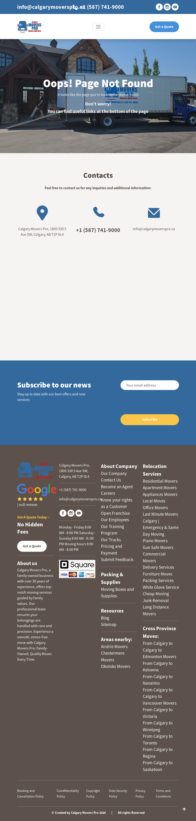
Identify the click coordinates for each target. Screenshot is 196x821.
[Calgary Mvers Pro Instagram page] (167, 6)
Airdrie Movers (114, 646)
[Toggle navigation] (98, 27)
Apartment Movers (160, 487)
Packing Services (158, 580)
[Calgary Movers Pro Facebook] (63, 513)
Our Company (114, 473)
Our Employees (115, 519)
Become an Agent (117, 486)
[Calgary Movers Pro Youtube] (79, 513)
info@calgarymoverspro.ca (51, 6)
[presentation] (143, 403)
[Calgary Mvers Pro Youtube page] (175, 6)
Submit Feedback (117, 559)
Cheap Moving (156, 593)
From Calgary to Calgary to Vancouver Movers (159, 696)
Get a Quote (164, 26)
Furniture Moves (157, 574)
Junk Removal (156, 600)
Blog (105, 618)
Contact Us (111, 480)
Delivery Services (158, 567)
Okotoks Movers (115, 666)
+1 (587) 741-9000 (98, 6)
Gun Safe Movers (158, 547)
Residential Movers (160, 481)
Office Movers (155, 507)
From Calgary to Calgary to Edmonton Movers (159, 649)
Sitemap (108, 624)
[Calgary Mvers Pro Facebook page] (159, 6)
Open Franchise (115, 513)
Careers (108, 493)
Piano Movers (155, 540)
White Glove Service (161, 587)
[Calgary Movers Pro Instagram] (71, 513)
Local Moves (154, 501)
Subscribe (149, 419)
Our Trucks (111, 539)
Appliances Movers (160, 494)
